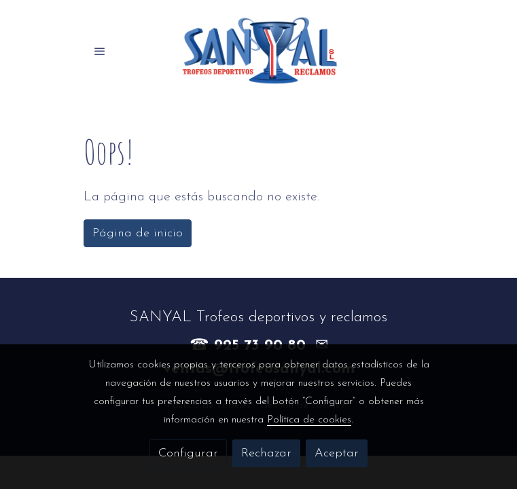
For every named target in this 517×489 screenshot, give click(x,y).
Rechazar (266, 453)
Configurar (188, 453)
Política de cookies (309, 419)
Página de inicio (137, 233)
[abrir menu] (99, 51)
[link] (258, 51)
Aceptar (337, 453)
